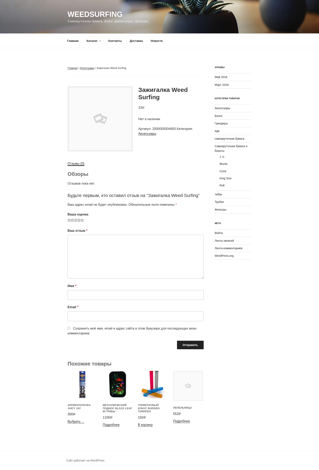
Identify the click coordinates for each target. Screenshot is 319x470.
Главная (73, 40)
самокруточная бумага (229, 138)
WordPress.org (224, 255)
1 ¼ (222, 156)
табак (218, 194)
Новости (157, 40)
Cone (223, 171)
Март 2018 (222, 84)
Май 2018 (221, 77)
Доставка (136, 40)
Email (73, 307)
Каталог (93, 40)
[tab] (76, 163)
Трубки (219, 201)
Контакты (115, 40)
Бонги (218, 116)
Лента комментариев (228, 248)
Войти (219, 233)
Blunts (223, 163)
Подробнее (111, 424)
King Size (226, 178)
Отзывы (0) (76, 163)
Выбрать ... (76, 421)
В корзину (145, 424)
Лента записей (224, 240)
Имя (72, 286)
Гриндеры (221, 123)
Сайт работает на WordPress (85, 460)
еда (217, 131)
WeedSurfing (95, 14)
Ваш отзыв (77, 230)
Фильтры (220, 209)
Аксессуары (87, 68)
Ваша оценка (78, 214)
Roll (222, 185)
